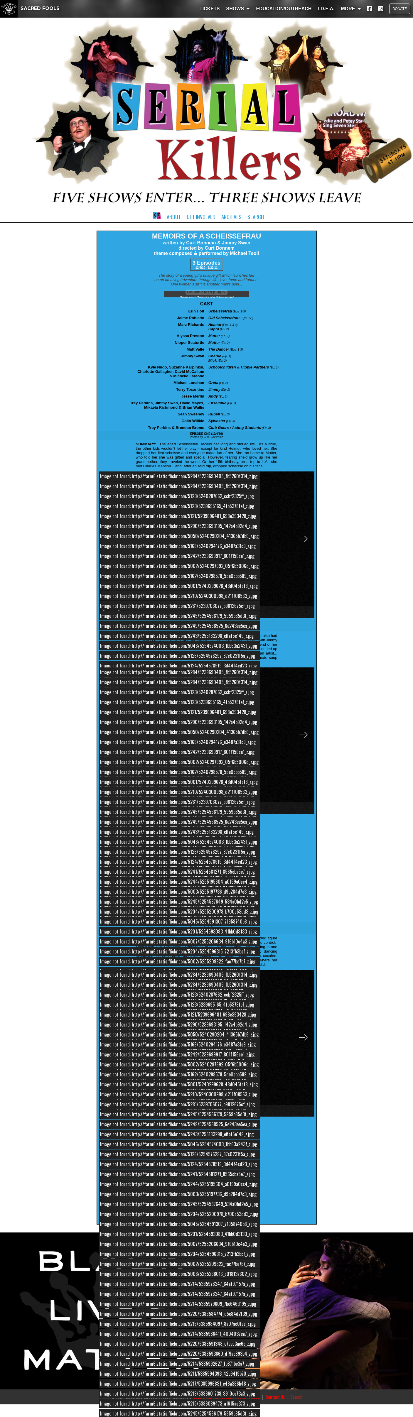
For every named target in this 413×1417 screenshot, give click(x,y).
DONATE (399, 9)
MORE (350, 8)
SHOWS (238, 8)
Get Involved (201, 217)
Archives (231, 217)
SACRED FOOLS (30, 8)
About (174, 217)
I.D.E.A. (326, 8)
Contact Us (275, 1397)
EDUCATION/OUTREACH (283, 8)
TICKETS (210, 8)
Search (255, 217)
